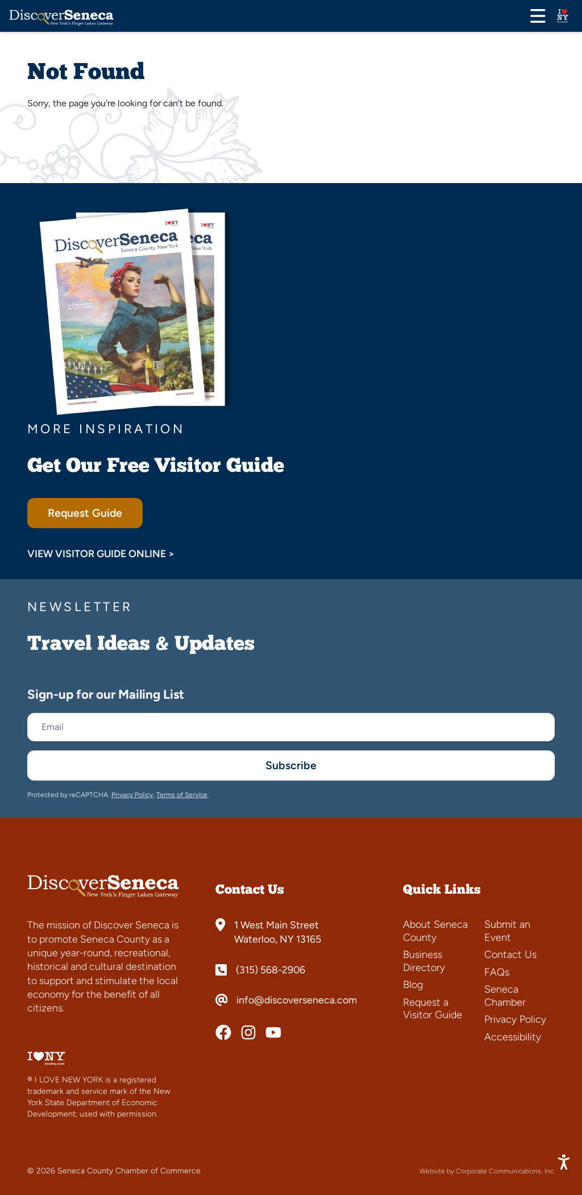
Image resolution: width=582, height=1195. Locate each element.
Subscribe (291, 765)
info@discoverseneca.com (296, 1000)
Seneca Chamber (505, 996)
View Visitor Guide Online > (100, 553)
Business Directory (424, 961)
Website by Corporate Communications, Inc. (487, 1171)
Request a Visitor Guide (432, 1009)
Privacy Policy (132, 795)
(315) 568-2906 (270, 970)
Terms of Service (181, 795)
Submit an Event (507, 931)
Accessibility (512, 1037)
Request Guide (85, 513)
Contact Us (510, 954)
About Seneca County (435, 931)
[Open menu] (538, 16)
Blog (413, 984)
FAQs (496, 972)
